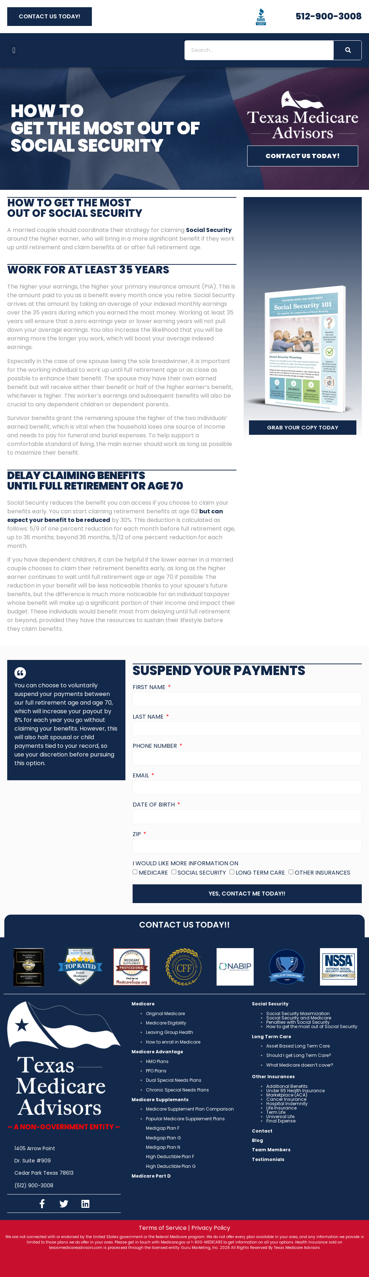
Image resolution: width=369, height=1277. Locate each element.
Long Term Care (260, 873)
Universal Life (280, 1116)
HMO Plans (157, 1061)
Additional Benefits (287, 1086)
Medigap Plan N (163, 1147)
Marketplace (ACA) (286, 1095)
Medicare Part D (151, 1176)
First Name (150, 687)
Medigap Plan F (162, 1128)
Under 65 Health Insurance (295, 1091)
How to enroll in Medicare (173, 1042)
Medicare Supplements (160, 1100)
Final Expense (280, 1121)
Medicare (153, 873)
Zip (137, 834)
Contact (262, 1131)
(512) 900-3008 (33, 1185)
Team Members (271, 1150)
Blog (257, 1140)
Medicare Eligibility (166, 1023)
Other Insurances (322, 873)
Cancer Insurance (286, 1099)
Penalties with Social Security (298, 1022)
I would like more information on (185, 864)
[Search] (347, 50)
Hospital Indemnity (287, 1103)
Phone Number (155, 746)
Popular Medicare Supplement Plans (185, 1119)
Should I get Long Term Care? (298, 1055)
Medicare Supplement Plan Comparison (190, 1109)
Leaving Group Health (169, 1032)
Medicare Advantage (157, 1052)
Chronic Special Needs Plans (177, 1090)
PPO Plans (156, 1071)
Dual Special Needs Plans (173, 1080)
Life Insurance (281, 1108)
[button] (13, 50)
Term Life (275, 1112)
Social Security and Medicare (298, 1018)
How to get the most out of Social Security (311, 1026)
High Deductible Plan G (171, 1166)
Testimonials (268, 1159)
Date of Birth (154, 805)
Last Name (149, 717)
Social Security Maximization (298, 1013)
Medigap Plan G (163, 1138)
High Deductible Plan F (170, 1156)
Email (141, 776)
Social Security (202, 873)
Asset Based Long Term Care (298, 1046)
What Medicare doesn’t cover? (299, 1065)
